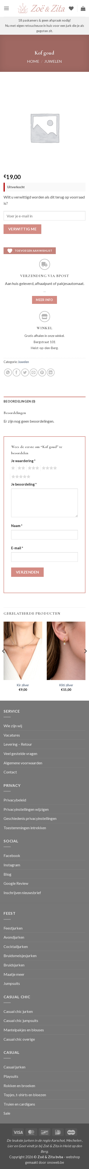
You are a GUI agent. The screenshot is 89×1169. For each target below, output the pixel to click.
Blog (7, 874)
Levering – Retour (18, 744)
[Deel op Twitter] (25, 372)
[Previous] (4, 660)
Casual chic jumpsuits (21, 1020)
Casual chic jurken (18, 1011)
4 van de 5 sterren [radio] (48, 468)
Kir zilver (23, 685)
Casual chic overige (19, 1039)
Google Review (16, 883)
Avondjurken (14, 937)
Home (33, 61)
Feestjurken (13, 928)
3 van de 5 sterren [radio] (32, 468)
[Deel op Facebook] (16, 372)
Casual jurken (14, 1067)
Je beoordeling (24, 484)
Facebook (12, 855)
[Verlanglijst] (71, 8)
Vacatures (12, 735)
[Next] (85, 660)
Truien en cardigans (19, 1104)
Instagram (12, 865)
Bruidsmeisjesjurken (20, 955)
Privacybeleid (15, 800)
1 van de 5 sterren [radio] (12, 468)
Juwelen (53, 61)
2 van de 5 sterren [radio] (20, 468)
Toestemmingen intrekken (25, 827)
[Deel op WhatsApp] (8, 372)
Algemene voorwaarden (23, 762)
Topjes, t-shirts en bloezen (25, 1094)
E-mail (17, 548)
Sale (7, 1113)
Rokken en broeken (19, 1085)
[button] (6, 8)
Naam (16, 526)
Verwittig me (22, 229)
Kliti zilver (66, 685)
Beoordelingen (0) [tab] (19, 401)
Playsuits (11, 1076)
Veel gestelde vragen (20, 753)
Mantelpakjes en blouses (24, 1029)
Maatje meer (14, 974)
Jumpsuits (12, 983)
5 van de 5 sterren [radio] (20, 477)
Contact (10, 772)
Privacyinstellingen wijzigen (26, 809)
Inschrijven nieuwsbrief (22, 892)
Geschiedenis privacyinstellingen (30, 818)
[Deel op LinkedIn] (51, 372)
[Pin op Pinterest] (42, 372)
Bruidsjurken (14, 965)
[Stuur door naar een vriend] (33, 372)
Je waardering (23, 461)
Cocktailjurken (16, 946)
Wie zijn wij (13, 725)
